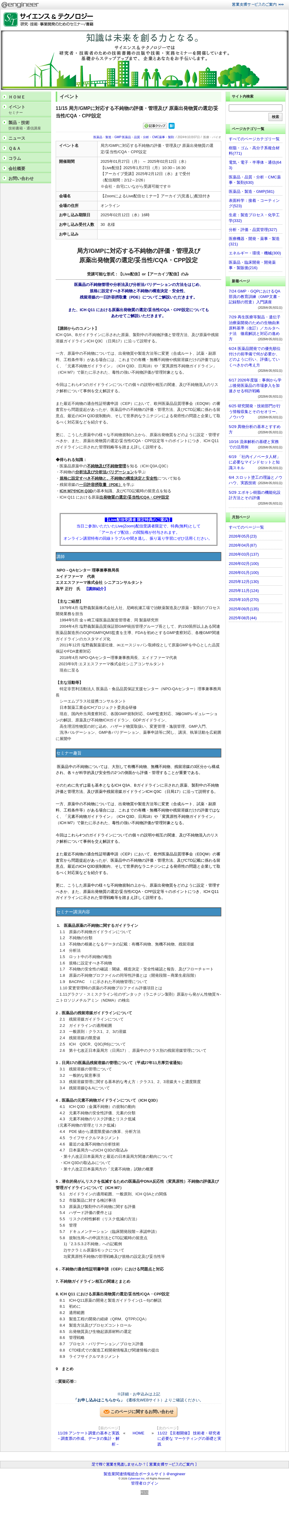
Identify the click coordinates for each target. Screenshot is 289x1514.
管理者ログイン (144, 1483)
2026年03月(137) (244, 554)
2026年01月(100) (244, 572)
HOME (138, 1433)
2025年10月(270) (244, 599)
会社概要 (16, 168)
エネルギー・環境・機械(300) (255, 253)
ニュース (16, 138)
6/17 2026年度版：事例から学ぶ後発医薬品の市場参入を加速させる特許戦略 (255, 385)
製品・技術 (28, 125)
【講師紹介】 (96, 589)
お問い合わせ (21, 178)
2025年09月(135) (244, 609)
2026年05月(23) (243, 536)
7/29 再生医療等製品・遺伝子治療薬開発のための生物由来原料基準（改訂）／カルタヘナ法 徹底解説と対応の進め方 (255, 328)
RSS (145, 1492)
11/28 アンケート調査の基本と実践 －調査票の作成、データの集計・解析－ (88, 1438)
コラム (14, 158)
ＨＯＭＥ (16, 97)
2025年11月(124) (244, 590)
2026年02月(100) (244, 563)
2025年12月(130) (244, 581)
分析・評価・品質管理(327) (253, 229)
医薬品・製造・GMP (107, 137)
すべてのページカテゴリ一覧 (254, 139)
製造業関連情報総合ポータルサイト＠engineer (144, 1474)
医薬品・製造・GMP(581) (251, 191)
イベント (28, 110)
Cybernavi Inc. (136, 1478)
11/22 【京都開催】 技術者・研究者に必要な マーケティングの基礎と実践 (189, 1438)
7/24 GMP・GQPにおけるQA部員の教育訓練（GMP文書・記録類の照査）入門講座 (255, 296)
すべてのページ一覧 (246, 527)
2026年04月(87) (243, 545)
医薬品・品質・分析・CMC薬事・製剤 (148, 137)
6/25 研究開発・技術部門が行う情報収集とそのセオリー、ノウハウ (255, 411)
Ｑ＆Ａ (14, 148)
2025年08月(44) (243, 618)
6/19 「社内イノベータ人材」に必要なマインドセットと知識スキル (255, 462)
